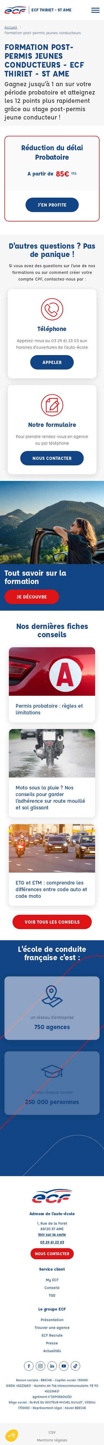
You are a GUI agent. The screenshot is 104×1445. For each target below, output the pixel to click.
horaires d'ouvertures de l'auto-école (52, 347)
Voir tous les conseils (52, 922)
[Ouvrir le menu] (95, 10)
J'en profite (52, 205)
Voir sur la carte (52, 1234)
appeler (52, 362)
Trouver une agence (52, 1327)
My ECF (52, 1279)
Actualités (52, 1350)
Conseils (52, 1287)
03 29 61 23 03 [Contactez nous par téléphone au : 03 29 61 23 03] (52, 1242)
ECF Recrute (52, 1335)
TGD (52, 1295)
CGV (52, 1432)
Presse (52, 1342)
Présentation (52, 1319)
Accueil (10, 27)
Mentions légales (52, 1440)
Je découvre (32, 597)
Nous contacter (52, 458)
